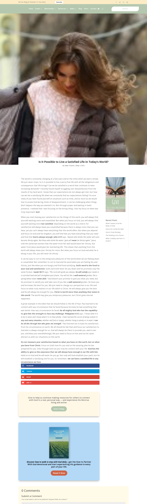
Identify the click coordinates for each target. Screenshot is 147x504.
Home (31, 9)
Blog (80, 9)
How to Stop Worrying (113, 232)
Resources (62, 9)
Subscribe (59, 2)
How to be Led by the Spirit (115, 229)
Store (86, 9)
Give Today (59, 391)
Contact (93, 9)
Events (37, 9)
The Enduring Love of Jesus (115, 235)
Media (72, 9)
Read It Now (59, 456)
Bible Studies (49, 9)
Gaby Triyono (69, 165)
